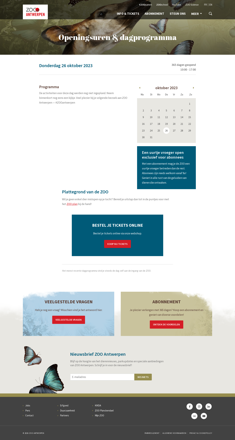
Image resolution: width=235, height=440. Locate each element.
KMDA (98, 405)
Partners (64, 415)
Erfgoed (64, 405)
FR (205, 4)
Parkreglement (152, 433)
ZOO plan (72, 204)
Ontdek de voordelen (166, 324)
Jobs (27, 405)
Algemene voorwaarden (174, 433)
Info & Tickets (128, 14)
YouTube (176, 4)
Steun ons (178, 14)
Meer (196, 14)
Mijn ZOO (99, 415)
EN (210, 4)
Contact (29, 415)
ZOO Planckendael (104, 410)
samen (145, 4)
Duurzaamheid (67, 410)
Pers (27, 410)
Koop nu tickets (117, 243)
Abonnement (154, 14)
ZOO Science (192, 4)
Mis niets (143, 377)
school (162, 4)
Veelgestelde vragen (68, 319)
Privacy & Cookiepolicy (200, 433)
